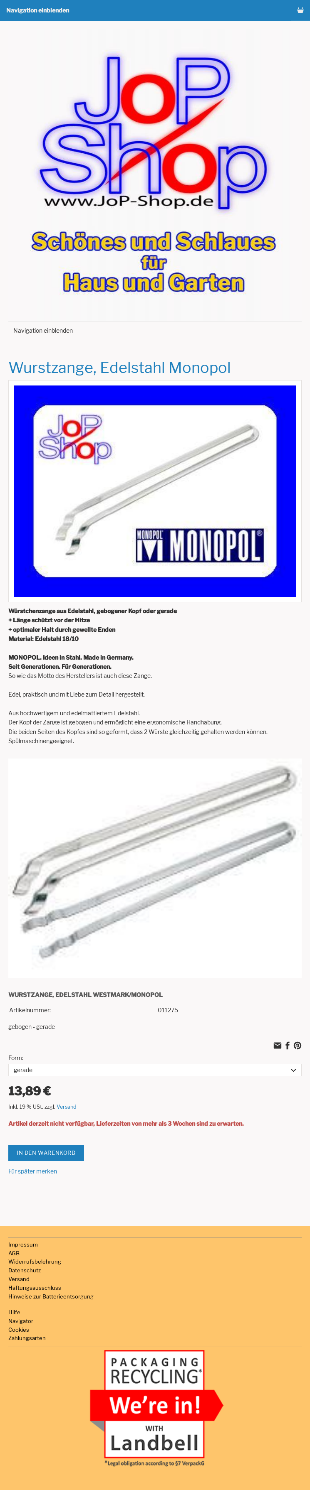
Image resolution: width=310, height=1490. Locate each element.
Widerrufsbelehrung (34, 1261)
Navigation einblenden (37, 10)
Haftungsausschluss (34, 1287)
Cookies (18, 1329)
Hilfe (14, 1312)
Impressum (23, 1244)
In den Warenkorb (46, 1152)
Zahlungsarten (27, 1338)
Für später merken (32, 1171)
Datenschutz (24, 1270)
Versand (67, 1107)
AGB (14, 1253)
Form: (15, 1057)
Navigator (20, 1321)
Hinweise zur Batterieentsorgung (51, 1296)
